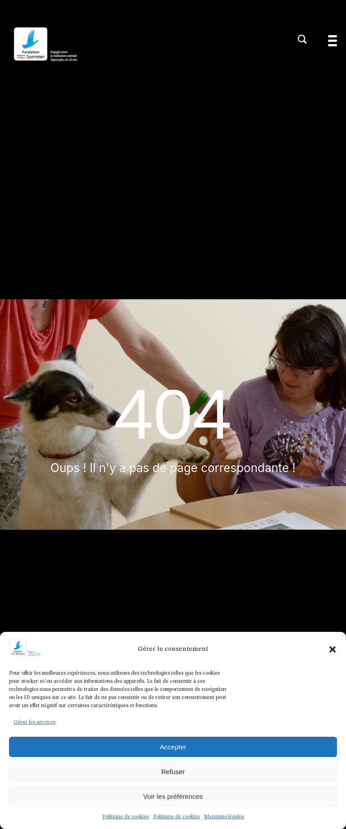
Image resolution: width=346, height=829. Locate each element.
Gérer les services (34, 722)
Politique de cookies (125, 817)
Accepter (172, 747)
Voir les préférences (173, 796)
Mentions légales (224, 817)
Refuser (173, 771)
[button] (332, 649)
